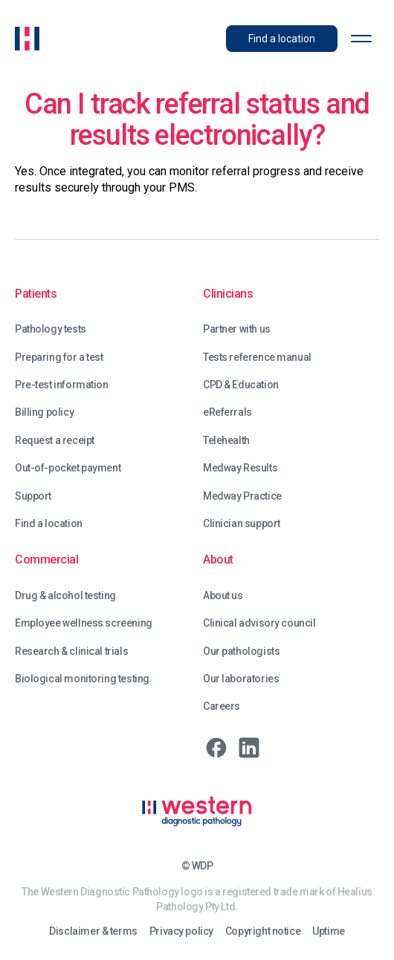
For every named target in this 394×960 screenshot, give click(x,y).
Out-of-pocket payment (67, 468)
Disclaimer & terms (93, 931)
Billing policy (44, 412)
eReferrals (227, 412)
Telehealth (226, 440)
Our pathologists (241, 651)
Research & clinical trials (71, 651)
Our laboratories (241, 679)
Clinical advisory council (259, 623)
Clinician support (241, 523)
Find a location (49, 523)
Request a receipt (54, 440)
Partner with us (237, 329)
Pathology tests (50, 329)
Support (33, 496)
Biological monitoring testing (82, 679)
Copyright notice (262, 931)
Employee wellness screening (83, 623)
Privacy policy (181, 931)
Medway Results (240, 468)
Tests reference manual (257, 357)
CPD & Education (241, 385)
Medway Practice (242, 496)
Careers (221, 706)
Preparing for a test (59, 357)
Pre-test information (62, 385)
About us (223, 595)
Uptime (328, 931)
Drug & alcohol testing (65, 595)
